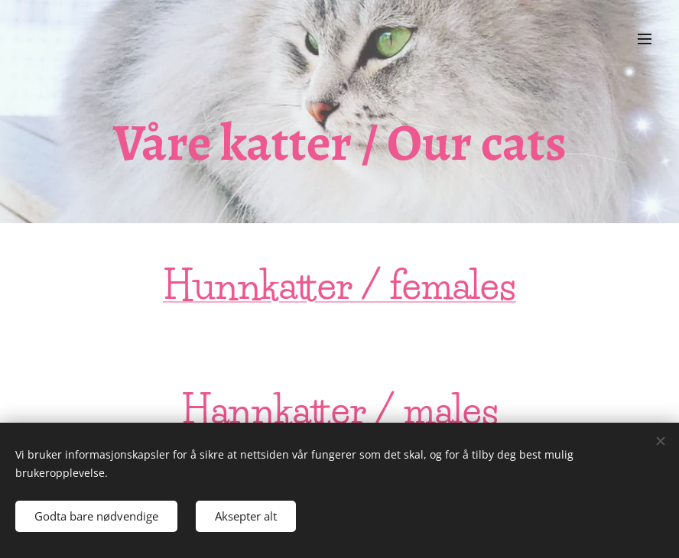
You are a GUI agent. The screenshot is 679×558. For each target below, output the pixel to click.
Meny (644, 39)
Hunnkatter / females (339, 285)
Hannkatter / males (340, 409)
